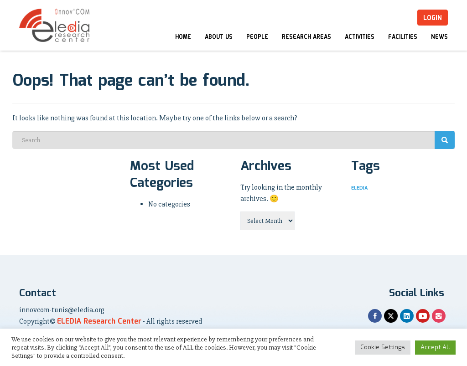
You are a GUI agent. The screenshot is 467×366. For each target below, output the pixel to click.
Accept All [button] (435, 347)
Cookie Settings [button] (382, 347)
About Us (219, 37)
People (257, 37)
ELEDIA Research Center (99, 321)
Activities (359, 37)
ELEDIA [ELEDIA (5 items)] (359, 188)
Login (432, 18)
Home (183, 37)
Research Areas (306, 37)
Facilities (402, 37)
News (439, 37)
